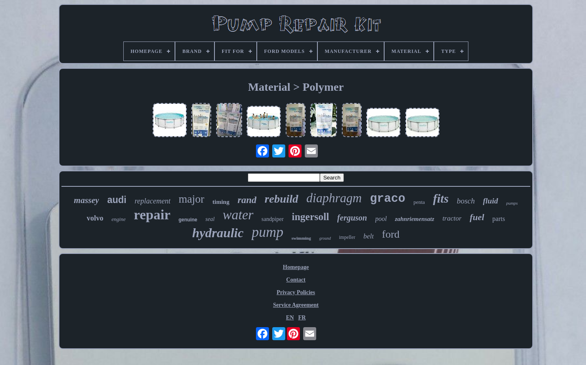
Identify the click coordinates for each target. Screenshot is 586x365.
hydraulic (217, 232)
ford (390, 234)
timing (221, 202)
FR (302, 318)
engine (119, 219)
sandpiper (273, 219)
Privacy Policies (296, 292)
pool (381, 218)
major (191, 199)
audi (116, 200)
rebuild (281, 198)
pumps (512, 203)
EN (290, 318)
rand (247, 200)
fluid (490, 201)
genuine (188, 220)
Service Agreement (296, 305)
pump (267, 232)
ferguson (352, 217)
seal (210, 219)
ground (325, 238)
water (238, 215)
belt (368, 236)
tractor (451, 218)
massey (86, 200)
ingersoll (310, 216)
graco (387, 198)
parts (498, 218)
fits (440, 198)
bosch (465, 201)
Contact (295, 280)
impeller (347, 237)
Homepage (296, 267)
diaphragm (334, 198)
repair (152, 214)
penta (419, 202)
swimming (301, 238)
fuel (477, 217)
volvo (95, 218)
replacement (153, 201)
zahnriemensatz (414, 219)
